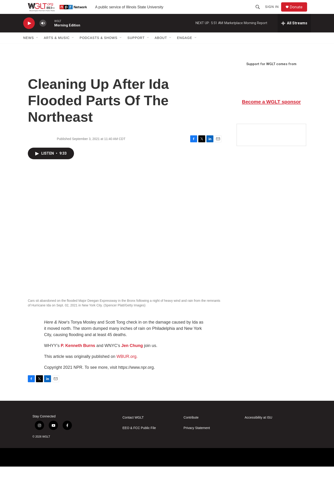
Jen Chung (132, 356)
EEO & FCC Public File (139, 438)
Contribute (191, 428)
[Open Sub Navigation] (37, 48)
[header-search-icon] (259, 12)
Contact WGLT (133, 428)
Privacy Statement (196, 438)
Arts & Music (57, 48)
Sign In (274, 12)
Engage (184, 48)
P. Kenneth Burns (78, 356)
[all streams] (294, 33)
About (161, 48)
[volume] (43, 34)
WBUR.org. (127, 367)
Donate (299, 12)
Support (136, 48)
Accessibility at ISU (258, 428)
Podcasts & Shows (98, 48)
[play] (29, 33)
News (28, 48)
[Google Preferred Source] (271, 145)
